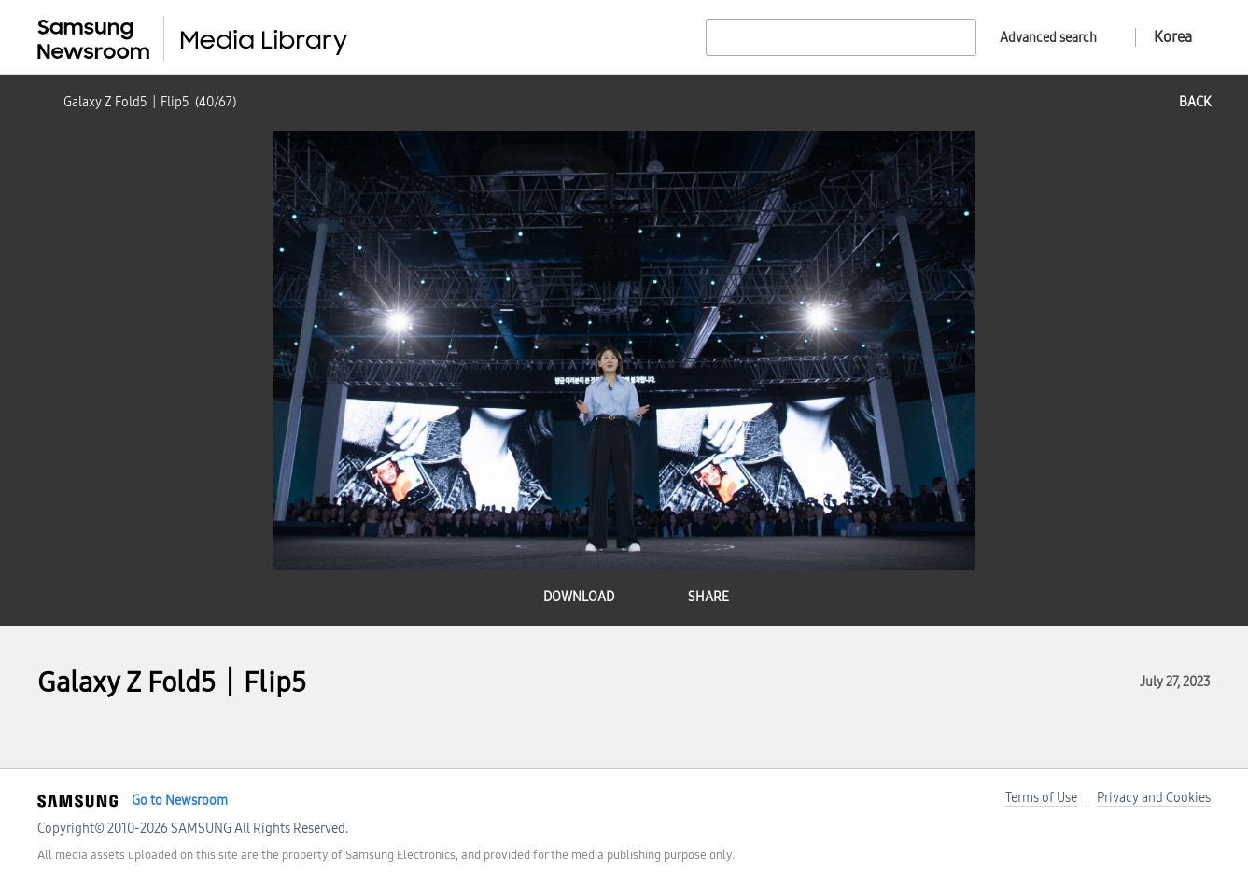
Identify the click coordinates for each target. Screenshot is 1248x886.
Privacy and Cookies (1154, 798)
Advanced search (1048, 38)
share (708, 597)
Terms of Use (1041, 798)
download (578, 597)
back (1195, 102)
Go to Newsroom (180, 801)
